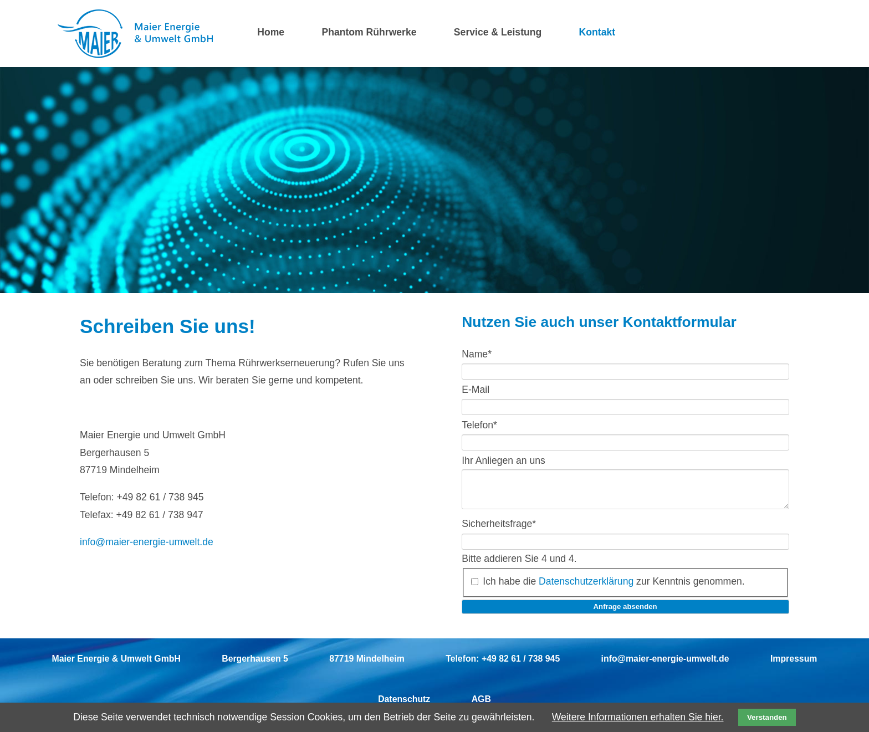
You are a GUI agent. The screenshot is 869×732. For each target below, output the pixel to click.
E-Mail (475, 389)
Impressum (793, 665)
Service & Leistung (497, 32)
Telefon (479, 424)
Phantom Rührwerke (368, 32)
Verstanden (767, 717)
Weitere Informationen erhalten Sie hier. (638, 717)
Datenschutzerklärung (586, 587)
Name (477, 354)
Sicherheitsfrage (499, 530)
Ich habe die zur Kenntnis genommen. (613, 587)
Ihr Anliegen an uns (503, 459)
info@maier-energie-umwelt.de (146, 541)
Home (270, 32)
